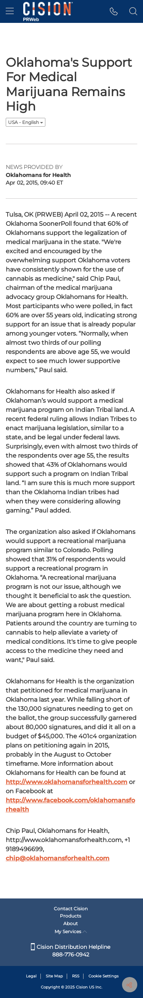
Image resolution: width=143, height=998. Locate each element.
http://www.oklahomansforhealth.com (66, 782)
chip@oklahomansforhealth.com (57, 858)
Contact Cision (71, 908)
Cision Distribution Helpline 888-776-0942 (70, 950)
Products (70, 916)
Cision (82, 987)
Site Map (54, 976)
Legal (31, 976)
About (70, 923)
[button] (114, 11)
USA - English (25, 122)
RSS (75, 976)
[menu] (9, 11)
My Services (71, 931)
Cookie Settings (103, 976)
